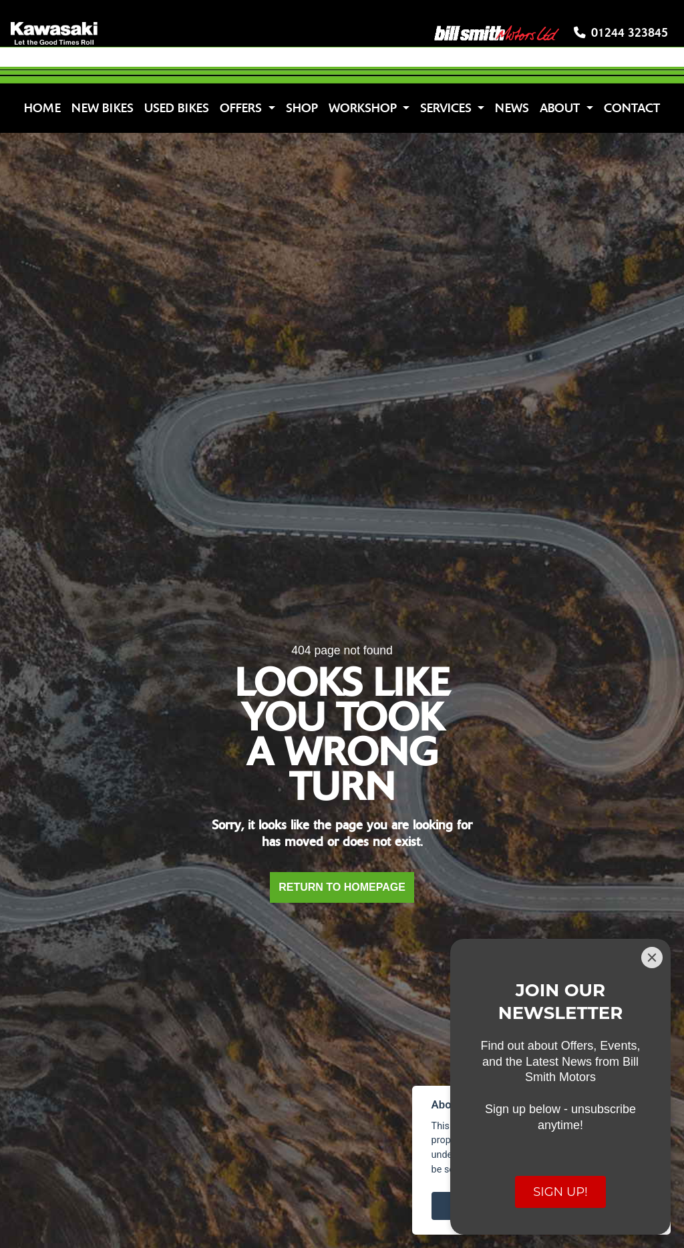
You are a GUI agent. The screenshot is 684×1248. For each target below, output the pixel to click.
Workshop (364, 108)
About (561, 108)
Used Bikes (176, 108)
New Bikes (102, 108)
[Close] (652, 957)
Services (447, 108)
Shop (302, 108)
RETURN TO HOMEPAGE (342, 887)
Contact (632, 108)
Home (42, 108)
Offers (242, 108)
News (512, 108)
